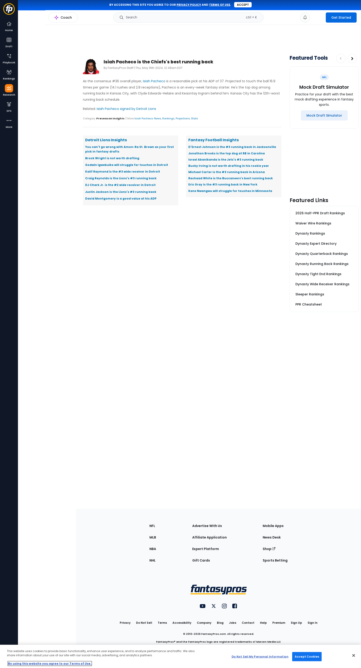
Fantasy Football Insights (213, 140)
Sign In (312, 623)
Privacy (125, 623)
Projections (183, 118)
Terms (162, 623)
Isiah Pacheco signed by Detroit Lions (126, 108)
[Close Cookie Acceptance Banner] (354, 655)
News (157, 118)
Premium (278, 623)
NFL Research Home (40, 20)
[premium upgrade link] (318, 17)
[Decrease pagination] (340, 58)
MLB (152, 537)
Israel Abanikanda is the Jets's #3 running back (225, 160)
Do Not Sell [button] (144, 623)
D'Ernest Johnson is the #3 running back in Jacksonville (232, 147)
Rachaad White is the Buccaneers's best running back (230, 178)
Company (204, 623)
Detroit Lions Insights (106, 140)
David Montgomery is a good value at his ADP (121, 198)
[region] (180, 656)
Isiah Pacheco (154, 81)
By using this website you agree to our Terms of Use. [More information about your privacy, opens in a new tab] (49, 663)
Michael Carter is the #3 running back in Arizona (226, 172)
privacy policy (189, 5)
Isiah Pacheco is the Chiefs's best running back (158, 62)
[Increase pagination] (352, 58)
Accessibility (181, 623)
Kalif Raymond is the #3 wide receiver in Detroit (122, 172)
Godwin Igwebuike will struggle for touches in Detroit (126, 165)
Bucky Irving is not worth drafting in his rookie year (228, 166)
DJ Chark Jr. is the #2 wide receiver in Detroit (120, 185)
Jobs (232, 623)
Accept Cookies (307, 656)
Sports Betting (275, 560)
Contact (248, 623)
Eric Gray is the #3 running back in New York (222, 184)
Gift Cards (201, 560)
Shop (269, 549)
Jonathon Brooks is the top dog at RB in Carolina (226, 153)
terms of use (219, 5)
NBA (152, 549)
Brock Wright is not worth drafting (112, 158)
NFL (152, 526)
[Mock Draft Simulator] (324, 115)
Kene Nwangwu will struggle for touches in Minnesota (230, 191)
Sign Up (296, 623)
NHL (152, 560)
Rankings (168, 118)
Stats (194, 118)
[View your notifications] (305, 17)
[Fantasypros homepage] (9, 11)
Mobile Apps (273, 526)
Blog (220, 623)
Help (263, 623)
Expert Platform (205, 549)
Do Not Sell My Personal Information (260, 656)
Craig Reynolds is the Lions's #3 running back (121, 178)
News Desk (272, 537)
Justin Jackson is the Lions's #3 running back (120, 192)
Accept (243, 5)
